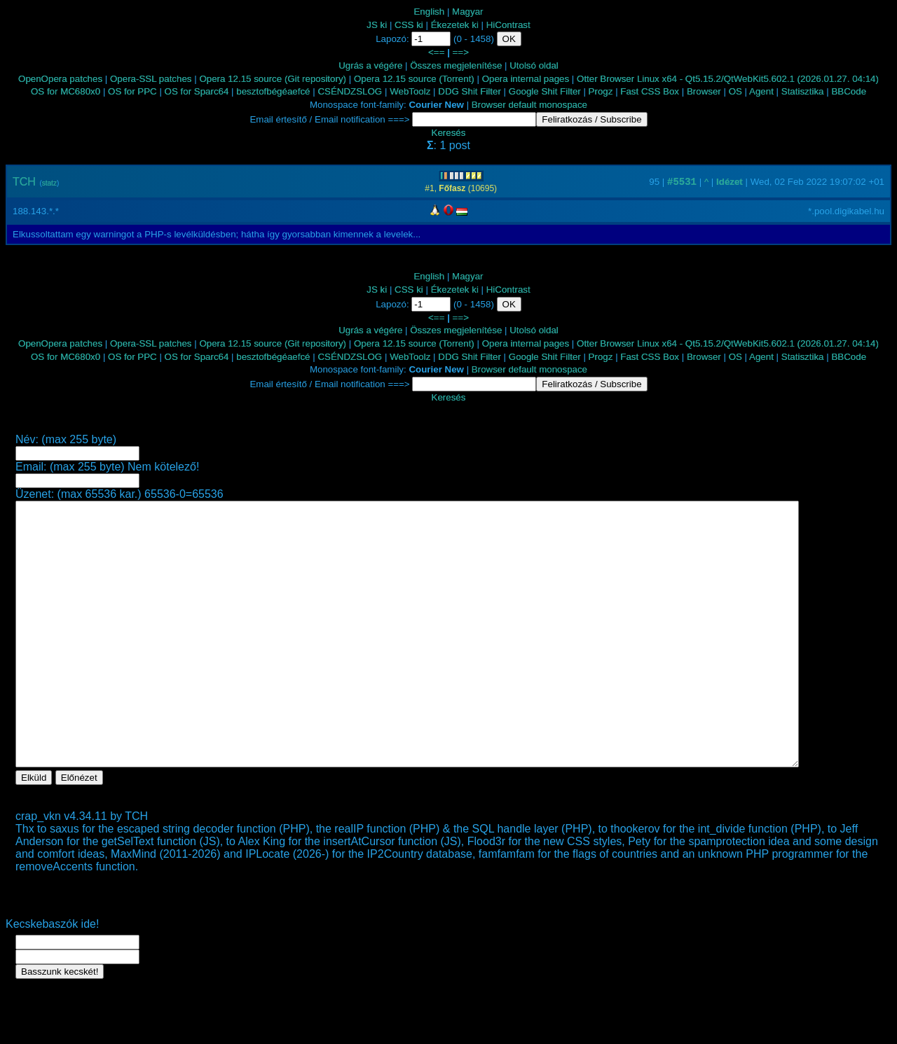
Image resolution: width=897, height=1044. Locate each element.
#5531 (682, 182)
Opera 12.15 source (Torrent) (414, 79)
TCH (24, 182)
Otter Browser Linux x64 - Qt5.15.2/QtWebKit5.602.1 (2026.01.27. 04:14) (728, 79)
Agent (761, 91)
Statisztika (802, 91)
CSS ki (409, 25)
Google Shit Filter (545, 91)
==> (461, 52)
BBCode (848, 91)
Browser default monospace (529, 104)
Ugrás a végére (370, 65)
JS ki (377, 25)
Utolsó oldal (534, 65)
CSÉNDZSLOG (349, 91)
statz (49, 183)
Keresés (449, 132)
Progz (601, 91)
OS (735, 91)
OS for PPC (132, 91)
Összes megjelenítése (456, 65)
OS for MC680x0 (65, 91)
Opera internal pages (525, 79)
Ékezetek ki (455, 25)
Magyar (467, 11)
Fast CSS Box (649, 91)
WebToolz (410, 91)
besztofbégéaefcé (273, 91)
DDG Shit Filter (469, 91)
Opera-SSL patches (151, 79)
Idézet (729, 181)
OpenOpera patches (60, 79)
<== (436, 52)
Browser (704, 91)
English (428, 11)
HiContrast (508, 25)
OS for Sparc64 (197, 91)
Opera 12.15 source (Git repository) (272, 79)
